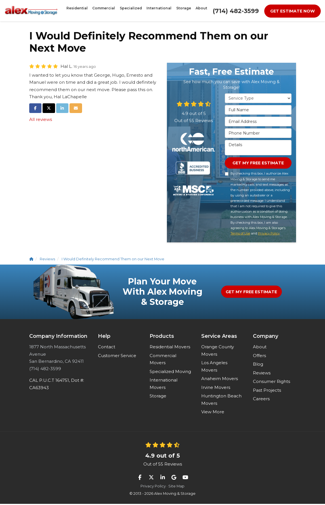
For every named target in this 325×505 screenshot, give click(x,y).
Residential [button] (94, 10)
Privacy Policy (269, 234)
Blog (258, 365)
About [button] (184, 10)
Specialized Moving (170, 372)
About (260, 348)
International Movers (163, 384)
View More (212, 413)
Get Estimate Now (292, 11)
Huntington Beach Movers (221, 400)
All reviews (40, 119)
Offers (259, 356)
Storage (158, 397)
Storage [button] (171, 10)
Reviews (262, 373)
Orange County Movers (217, 351)
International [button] (153, 10)
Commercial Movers (163, 360)
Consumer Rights (271, 382)
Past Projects (267, 391)
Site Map (176, 487)
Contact (106, 348)
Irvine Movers (215, 388)
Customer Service (117, 356)
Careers (261, 400)
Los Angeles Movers (214, 367)
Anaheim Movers (219, 379)
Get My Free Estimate (258, 163)
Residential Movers (170, 348)
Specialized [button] (132, 10)
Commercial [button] (113, 10)
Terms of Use (240, 234)
